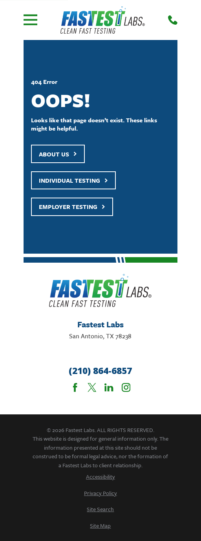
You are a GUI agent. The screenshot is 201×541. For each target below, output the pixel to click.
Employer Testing (72, 206)
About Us (58, 154)
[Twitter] (92, 387)
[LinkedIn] (108, 387)
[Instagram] (126, 387)
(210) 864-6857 (100, 371)
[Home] (102, 20)
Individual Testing (73, 180)
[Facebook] (75, 387)
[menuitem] (101, 476)
